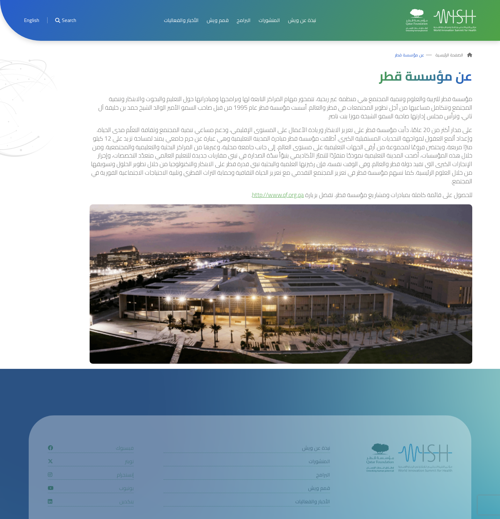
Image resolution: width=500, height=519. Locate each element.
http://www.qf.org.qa (278, 195)
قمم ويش (218, 20)
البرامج (244, 20)
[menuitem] (31, 20)
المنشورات (269, 20)
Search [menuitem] (65, 20)
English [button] (31, 20)
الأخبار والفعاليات (181, 20)
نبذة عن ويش (302, 20)
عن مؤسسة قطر (409, 55)
